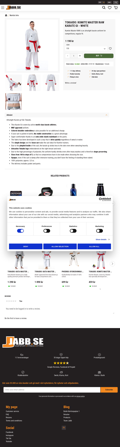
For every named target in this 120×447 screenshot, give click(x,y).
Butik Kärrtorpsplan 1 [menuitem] (72, 411)
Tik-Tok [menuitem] (8, 438)
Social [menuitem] (10, 428)
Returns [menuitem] (9, 418)
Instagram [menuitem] (9, 435)
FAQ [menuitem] (7, 414)
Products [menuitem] (67, 418)
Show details (101, 239)
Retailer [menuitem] (66, 414)
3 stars (11, 301)
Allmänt (9, 115)
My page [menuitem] (11, 407)
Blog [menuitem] (67, 407)
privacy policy (80, 396)
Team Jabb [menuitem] (68, 421)
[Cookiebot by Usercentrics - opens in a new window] (100, 199)
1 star (7, 301)
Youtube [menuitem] (9, 441)
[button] (4, 8)
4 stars (13, 301)
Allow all (94, 246)
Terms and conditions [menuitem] (14, 421)
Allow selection (60, 246)
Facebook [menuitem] (9, 432)
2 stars (9, 301)
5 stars (15, 301)
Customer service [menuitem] (12, 411)
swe (109, 2)
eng (115, 2)
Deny (25, 246)
